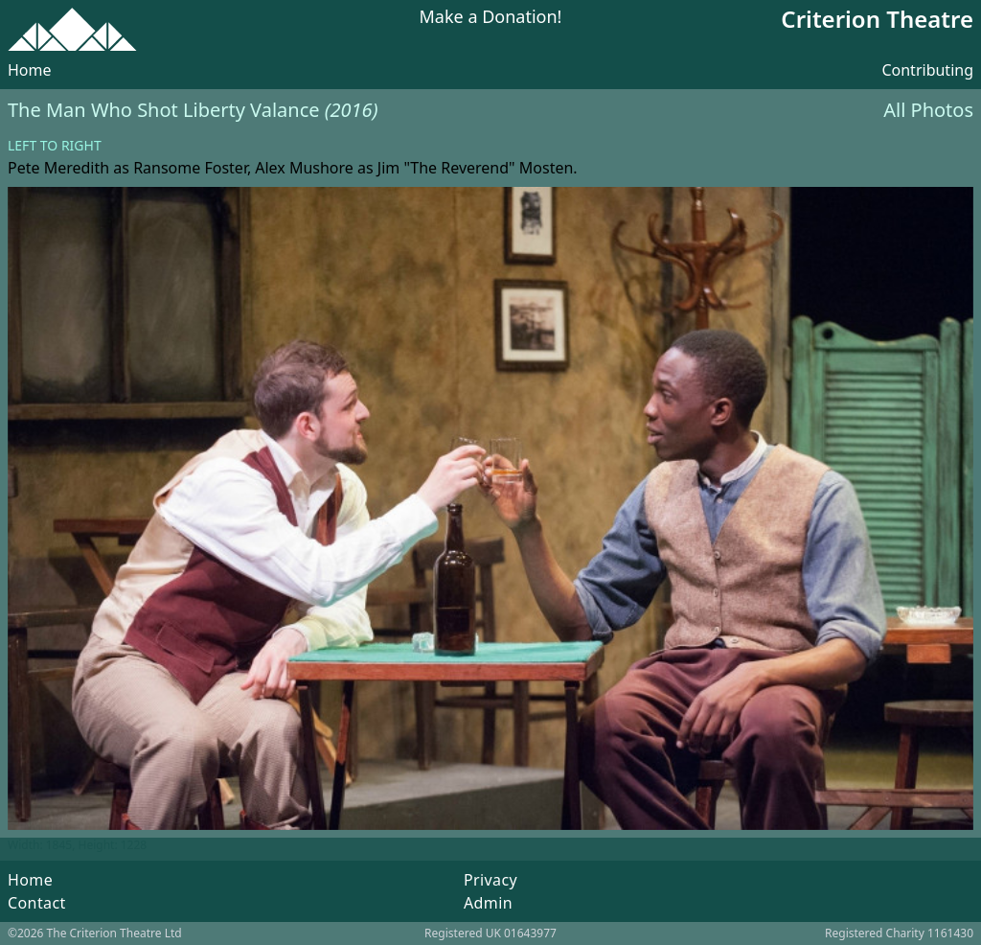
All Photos (928, 110)
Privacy (490, 879)
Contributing (927, 70)
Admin (488, 902)
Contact (37, 902)
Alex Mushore (304, 167)
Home (30, 70)
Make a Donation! (491, 18)
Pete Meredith (58, 167)
